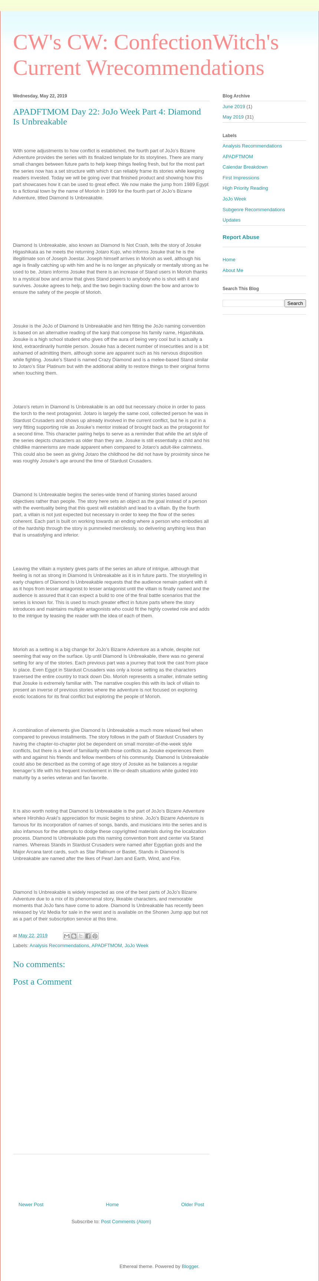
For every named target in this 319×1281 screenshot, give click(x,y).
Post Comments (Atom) (126, 1221)
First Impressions (241, 177)
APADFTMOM (107, 945)
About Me (233, 270)
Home (112, 1204)
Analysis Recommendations (59, 945)
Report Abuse (241, 237)
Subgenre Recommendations (254, 209)
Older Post (192, 1204)
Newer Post (31, 1204)
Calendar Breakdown (245, 167)
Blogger (190, 1266)
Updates (231, 220)
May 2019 (233, 117)
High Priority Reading (245, 188)
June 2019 (234, 106)
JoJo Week (136, 945)
